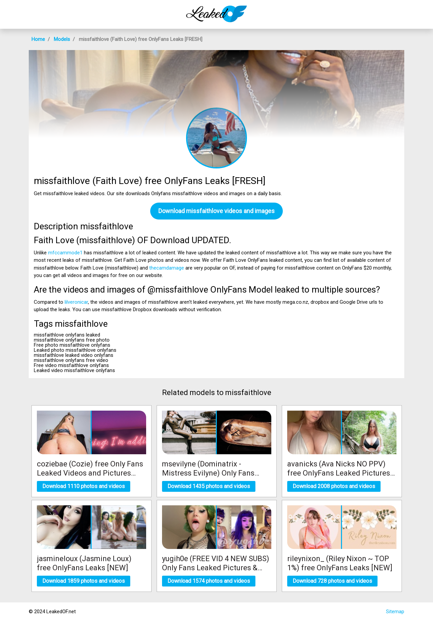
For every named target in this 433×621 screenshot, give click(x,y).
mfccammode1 (65, 253)
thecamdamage (166, 268)
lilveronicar (76, 302)
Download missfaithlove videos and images (216, 210)
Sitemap (395, 611)
